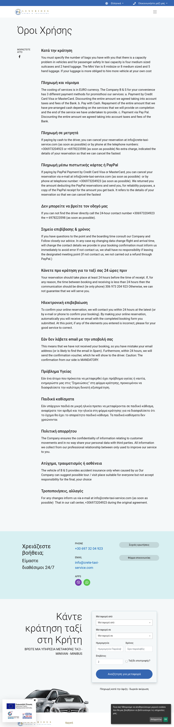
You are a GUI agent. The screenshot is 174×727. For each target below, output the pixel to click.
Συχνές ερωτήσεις (139, 544)
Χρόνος (129, 643)
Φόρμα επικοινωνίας (139, 557)
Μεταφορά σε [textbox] (105, 635)
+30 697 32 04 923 (89, 548)
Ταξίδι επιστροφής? (139, 660)
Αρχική (69, 722)
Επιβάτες (101, 655)
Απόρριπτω (156, 719)
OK (165, 719)
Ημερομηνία (102, 643)
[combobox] (124, 623)
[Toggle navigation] (155, 12)
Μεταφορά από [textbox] (106, 622)
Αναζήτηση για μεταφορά (124, 674)
